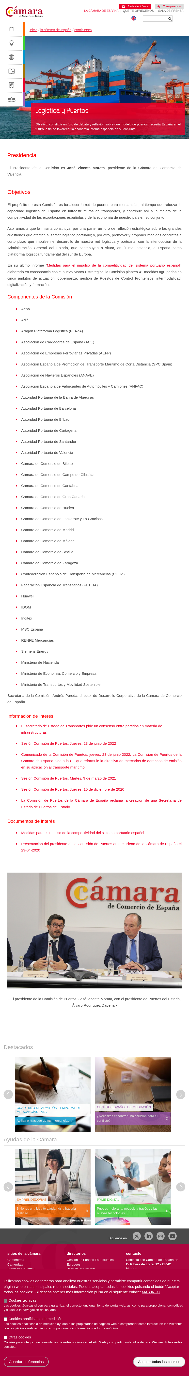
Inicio (33, 30)
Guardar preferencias (26, 1362)
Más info (151, 1292)
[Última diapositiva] (8, 1094)
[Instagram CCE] (161, 1236)
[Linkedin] (148, 1236)
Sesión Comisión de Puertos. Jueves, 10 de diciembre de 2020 (72, 789)
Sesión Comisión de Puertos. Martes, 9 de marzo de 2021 (68, 778)
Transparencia (169, 6)
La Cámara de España (101, 11)
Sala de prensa (171, 11)
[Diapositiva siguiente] (181, 1094)
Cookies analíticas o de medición (35, 1319)
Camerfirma (15, 1260)
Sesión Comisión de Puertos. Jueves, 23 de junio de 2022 (68, 743)
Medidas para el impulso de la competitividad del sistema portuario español (113, 265)
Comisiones (83, 30)
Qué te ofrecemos (138, 11)
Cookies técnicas (22, 1300)
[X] (137, 1236)
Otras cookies (19, 1337)
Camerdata (15, 1264)
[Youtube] (172, 1236)
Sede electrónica (135, 6)
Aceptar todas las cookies (159, 1362)
